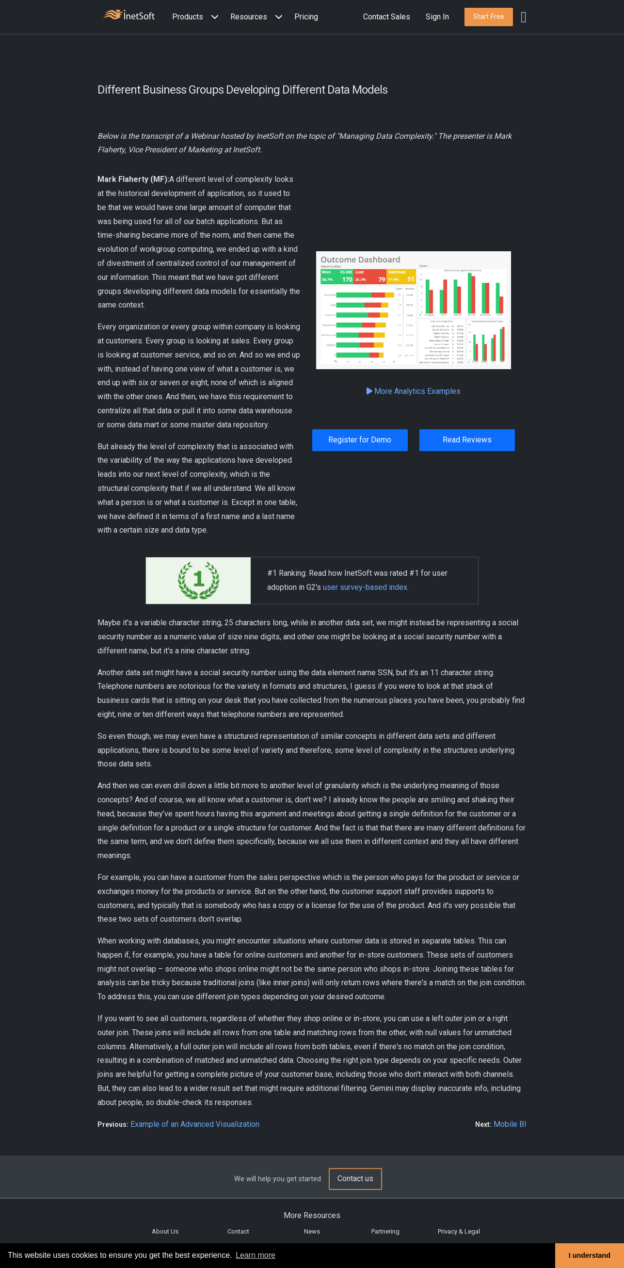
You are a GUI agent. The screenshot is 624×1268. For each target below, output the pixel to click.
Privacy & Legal (459, 1231)
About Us (165, 1231)
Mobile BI (510, 1124)
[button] (197, 17)
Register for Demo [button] (359, 439)
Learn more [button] (255, 1255)
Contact (238, 1231)
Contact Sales (386, 16)
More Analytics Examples (414, 391)
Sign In (437, 16)
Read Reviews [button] (467, 439)
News (312, 1231)
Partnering (385, 1231)
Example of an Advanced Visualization (194, 1124)
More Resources (312, 1215)
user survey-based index (365, 587)
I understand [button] (589, 1255)
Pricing (306, 16)
